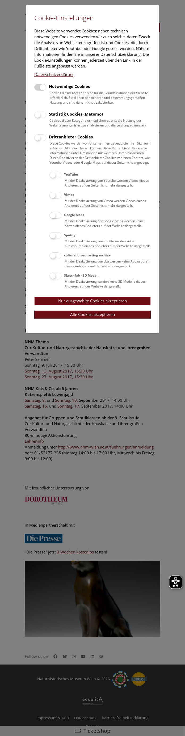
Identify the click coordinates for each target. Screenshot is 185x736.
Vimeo (69, 194)
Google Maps (74, 215)
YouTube (71, 174)
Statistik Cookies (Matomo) (76, 114)
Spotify (69, 235)
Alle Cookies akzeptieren (92, 314)
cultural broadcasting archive (87, 255)
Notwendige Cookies (69, 86)
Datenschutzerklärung (54, 74)
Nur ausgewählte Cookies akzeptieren (92, 300)
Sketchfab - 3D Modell (81, 275)
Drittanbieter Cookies (71, 136)
